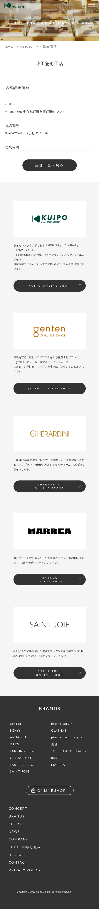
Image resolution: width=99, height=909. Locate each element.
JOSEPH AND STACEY (69, 751)
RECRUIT (17, 855)
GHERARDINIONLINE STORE (58, 486)
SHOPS (15, 824)
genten (15, 723)
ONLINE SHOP (48, 790)
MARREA (58, 764)
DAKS (14, 744)
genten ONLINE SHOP (54, 388)
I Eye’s (15, 730)
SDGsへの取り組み (25, 847)
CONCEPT (18, 808)
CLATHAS (59, 730)
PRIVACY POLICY (25, 870)
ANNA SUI (18, 737)
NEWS (14, 832)
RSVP (55, 758)
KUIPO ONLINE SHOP (55, 285)
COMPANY (18, 839)
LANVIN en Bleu (23, 751)
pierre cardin (62, 723)
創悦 (54, 744)
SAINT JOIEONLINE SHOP (58, 673)
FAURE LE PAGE (22, 764)
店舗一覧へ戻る (49, 165)
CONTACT (18, 862)
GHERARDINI (20, 758)
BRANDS (49, 708)
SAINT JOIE (19, 771)
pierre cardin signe (67, 737)
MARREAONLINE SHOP (58, 579)
